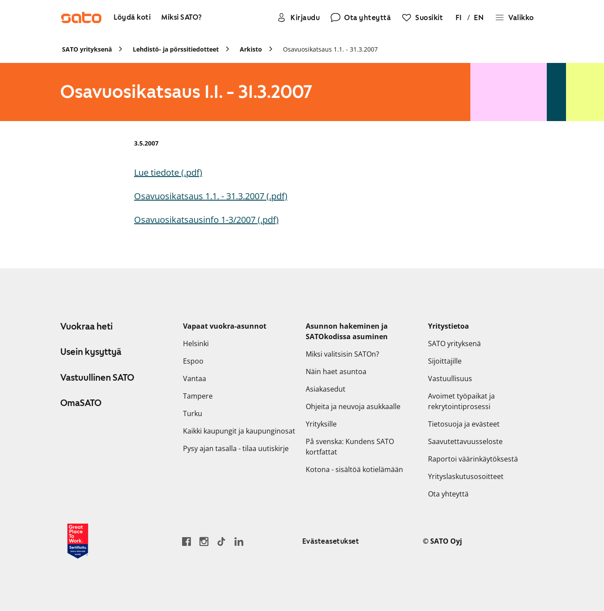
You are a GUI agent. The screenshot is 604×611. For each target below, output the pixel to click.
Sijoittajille (445, 361)
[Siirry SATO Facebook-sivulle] (186, 541)
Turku (192, 413)
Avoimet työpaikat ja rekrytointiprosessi (461, 401)
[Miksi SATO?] (181, 17)
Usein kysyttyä (90, 352)
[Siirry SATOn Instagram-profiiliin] (204, 541)
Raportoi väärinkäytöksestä (473, 459)
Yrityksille (321, 424)
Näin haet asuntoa (336, 371)
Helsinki (196, 343)
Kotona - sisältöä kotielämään (354, 469)
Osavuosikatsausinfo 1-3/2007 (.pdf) (206, 220)
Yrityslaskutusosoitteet (466, 476)
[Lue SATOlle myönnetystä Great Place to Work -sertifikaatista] (77, 541)
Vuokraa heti (86, 326)
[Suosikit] (422, 17)
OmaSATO (80, 403)
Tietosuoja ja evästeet (464, 424)
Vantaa (194, 378)
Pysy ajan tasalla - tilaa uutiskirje (236, 448)
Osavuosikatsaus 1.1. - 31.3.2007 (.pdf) (210, 196)
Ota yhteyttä (448, 494)
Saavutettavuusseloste (465, 441)
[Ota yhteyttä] (360, 17)
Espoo (193, 361)
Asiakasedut (325, 389)
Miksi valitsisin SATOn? (342, 354)
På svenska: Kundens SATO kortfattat (350, 447)
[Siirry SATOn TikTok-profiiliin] (221, 541)
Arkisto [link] (251, 49)
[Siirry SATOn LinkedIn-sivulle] (239, 541)
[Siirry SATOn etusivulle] (81, 17)
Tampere (198, 396)
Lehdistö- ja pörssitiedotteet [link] (176, 49)
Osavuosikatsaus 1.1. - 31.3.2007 (330, 49)
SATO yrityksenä (454, 343)
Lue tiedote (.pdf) (168, 172)
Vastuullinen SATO (97, 377)
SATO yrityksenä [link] (87, 49)
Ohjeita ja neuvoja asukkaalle (353, 406)
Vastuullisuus (450, 378)
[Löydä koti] (132, 17)
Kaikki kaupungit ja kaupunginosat (239, 431)
